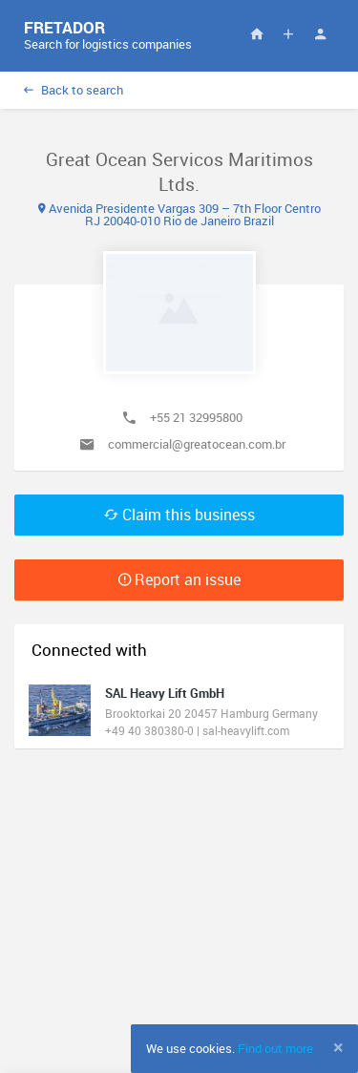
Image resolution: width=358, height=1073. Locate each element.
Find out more (275, 1048)
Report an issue (179, 579)
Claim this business (179, 514)
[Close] (338, 1047)
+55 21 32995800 (196, 417)
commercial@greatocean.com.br (196, 443)
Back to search (73, 89)
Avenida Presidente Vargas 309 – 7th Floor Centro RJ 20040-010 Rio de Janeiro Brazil (179, 214)
